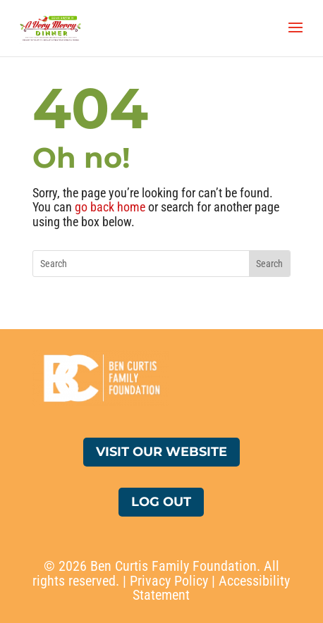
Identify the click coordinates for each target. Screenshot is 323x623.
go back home (110, 206)
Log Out (161, 502)
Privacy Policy (169, 580)
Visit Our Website (161, 451)
